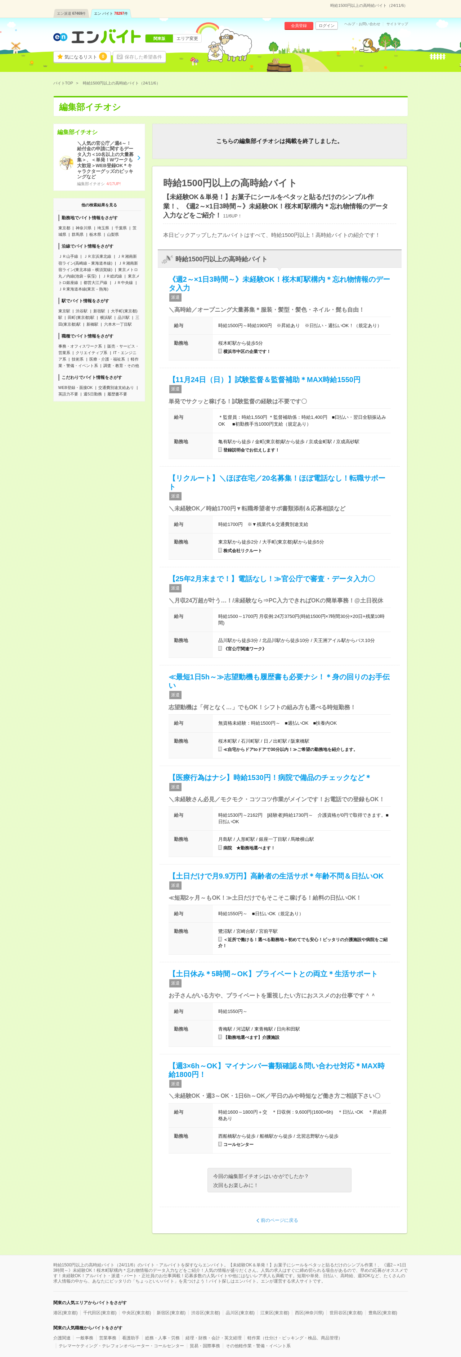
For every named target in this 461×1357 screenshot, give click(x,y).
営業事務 (107, 1337)
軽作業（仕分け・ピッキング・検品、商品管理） (295, 1337)
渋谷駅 (82, 311)
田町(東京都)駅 (81, 317)
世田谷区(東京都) (346, 1312)
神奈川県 (83, 228)
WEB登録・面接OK (75, 387)
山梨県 (113, 234)
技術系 (78, 359)
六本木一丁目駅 (118, 324)
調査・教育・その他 (121, 365)
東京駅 (64, 311)
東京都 (64, 228)
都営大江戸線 (95, 282)
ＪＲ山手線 (68, 256)
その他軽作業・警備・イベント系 (258, 1345)
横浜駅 (106, 317)
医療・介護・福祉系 (107, 359)
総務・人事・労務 (162, 1337)
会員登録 (299, 25)
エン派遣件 (71, 13)
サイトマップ (397, 24)
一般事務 (84, 1337)
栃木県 (95, 234)
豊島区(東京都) (382, 1312)
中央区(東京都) (136, 1312)
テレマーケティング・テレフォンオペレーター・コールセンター (121, 1345)
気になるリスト (85, 56)
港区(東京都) (65, 1312)
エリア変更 (187, 38)
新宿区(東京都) (171, 1312)
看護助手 (130, 1337)
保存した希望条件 (143, 57)
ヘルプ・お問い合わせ (362, 24)
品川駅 (124, 317)
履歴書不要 (117, 394)
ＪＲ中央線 (123, 282)
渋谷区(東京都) (205, 1312)
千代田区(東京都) (99, 1312)
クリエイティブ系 (91, 352)
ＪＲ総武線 (112, 276)
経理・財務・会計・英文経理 (213, 1337)
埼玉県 (103, 228)
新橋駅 (92, 324)
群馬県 (78, 234)
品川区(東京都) (240, 1312)
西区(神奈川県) (309, 1312)
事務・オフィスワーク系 (80, 346)
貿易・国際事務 (205, 1345)
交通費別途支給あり (116, 387)
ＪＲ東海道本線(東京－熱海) (83, 289)
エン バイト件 (111, 13)
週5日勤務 (93, 394)
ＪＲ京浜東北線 (97, 256)
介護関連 (62, 1337)
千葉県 (121, 228)
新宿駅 (99, 311)
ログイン (327, 25)
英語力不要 (68, 394)
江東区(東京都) (274, 1312)
